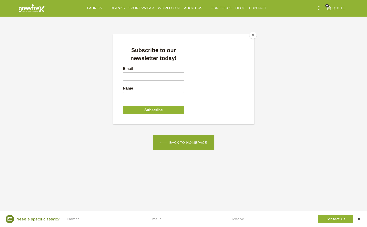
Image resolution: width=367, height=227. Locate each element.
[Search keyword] (318, 8)
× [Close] (359, 219)
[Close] (253, 35)
